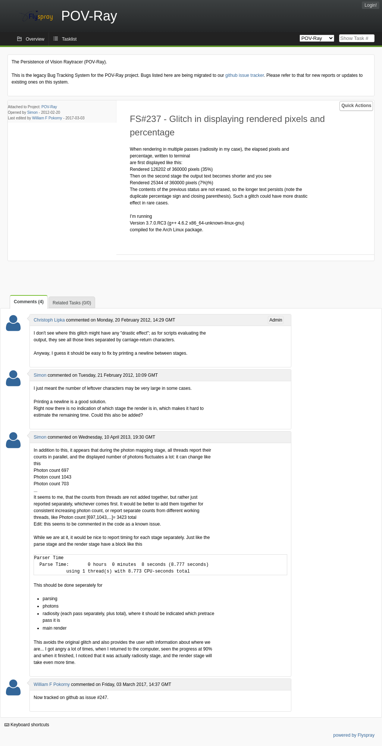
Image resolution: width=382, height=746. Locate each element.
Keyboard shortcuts (26, 724)
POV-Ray (49, 107)
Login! (370, 5)
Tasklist (69, 39)
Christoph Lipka (49, 320)
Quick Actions (356, 105)
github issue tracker (244, 75)
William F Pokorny (47, 118)
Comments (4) (29, 301)
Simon (32, 112)
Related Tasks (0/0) (72, 302)
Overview (35, 39)
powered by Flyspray (354, 735)
